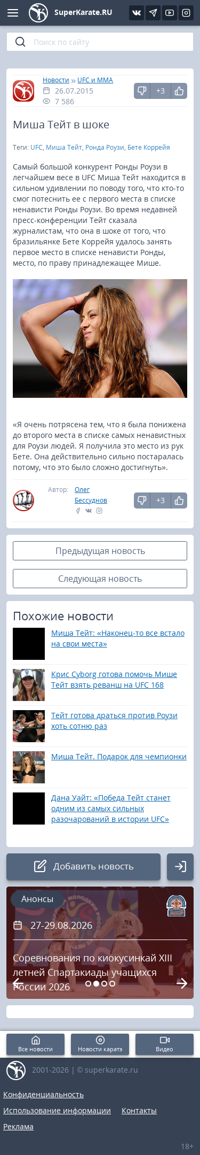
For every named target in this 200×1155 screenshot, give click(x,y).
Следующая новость (100, 578)
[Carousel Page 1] (88, 984)
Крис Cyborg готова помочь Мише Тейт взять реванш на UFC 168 (114, 679)
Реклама (18, 1126)
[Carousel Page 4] (112, 984)
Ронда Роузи (104, 147)
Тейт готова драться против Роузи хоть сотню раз (114, 720)
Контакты (139, 1110)
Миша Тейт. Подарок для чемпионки (119, 756)
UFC (36, 147)
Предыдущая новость (100, 551)
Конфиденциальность (43, 1094)
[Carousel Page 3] (104, 984)
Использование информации (57, 1110)
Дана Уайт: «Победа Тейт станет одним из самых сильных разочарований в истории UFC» (111, 808)
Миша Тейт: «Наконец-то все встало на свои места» (118, 638)
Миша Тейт (64, 147)
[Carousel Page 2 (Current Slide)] (96, 984)
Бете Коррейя (148, 147)
